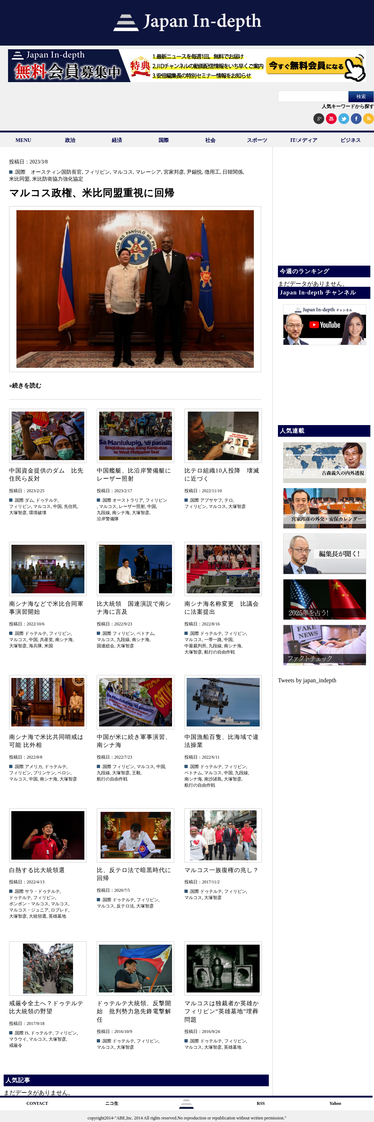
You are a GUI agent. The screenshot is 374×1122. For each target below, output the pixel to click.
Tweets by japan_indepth (307, 680)
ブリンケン (44, 773)
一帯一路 (213, 639)
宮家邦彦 (174, 172)
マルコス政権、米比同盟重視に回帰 (92, 193)
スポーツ (257, 140)
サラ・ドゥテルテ (42, 891)
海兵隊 (35, 646)
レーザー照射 (132, 506)
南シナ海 (121, 512)
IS (27, 1033)
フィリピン (97, 172)
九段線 (103, 512)
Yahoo (335, 1103)
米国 (48, 646)
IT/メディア (304, 140)
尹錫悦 (194, 172)
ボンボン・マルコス (29, 904)
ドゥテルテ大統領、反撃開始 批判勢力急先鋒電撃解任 (134, 1011)
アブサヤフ (211, 500)
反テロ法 (125, 906)
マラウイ (18, 1039)
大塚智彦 (18, 512)
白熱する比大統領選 (37, 870)
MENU (23, 140)
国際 (164, 140)
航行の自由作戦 (219, 652)
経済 (117, 140)
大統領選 (37, 916)
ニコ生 (111, 1103)
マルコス (122, 172)
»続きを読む (25, 385)
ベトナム (145, 633)
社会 (210, 140)
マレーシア (148, 172)
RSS (261, 1103)
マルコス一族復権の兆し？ (221, 870)
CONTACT (37, 1103)
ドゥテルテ (47, 500)
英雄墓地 (57, 916)
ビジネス (350, 140)
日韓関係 (232, 172)
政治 (70, 140)
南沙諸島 (213, 779)
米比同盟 (19, 179)
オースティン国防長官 (56, 172)
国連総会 (105, 646)
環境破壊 (37, 512)
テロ (228, 500)
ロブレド (59, 910)
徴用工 (212, 172)
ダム (29, 500)
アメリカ (33, 766)
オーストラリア (127, 500)
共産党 (46, 639)
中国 (57, 506)
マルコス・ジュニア (29, 910)
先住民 (70, 506)
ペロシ (63, 773)
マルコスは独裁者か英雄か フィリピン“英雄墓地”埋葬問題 (224, 1011)
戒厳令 (15, 1045)
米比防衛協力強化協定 (57, 179)
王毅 (136, 773)
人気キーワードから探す (348, 106)
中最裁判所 (195, 646)
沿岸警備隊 (108, 519)
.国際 (20, 172)
